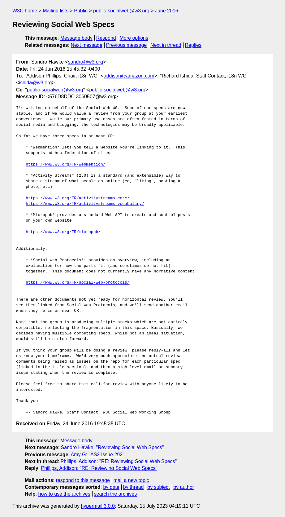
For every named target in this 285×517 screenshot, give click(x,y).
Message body (76, 38)
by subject (158, 487)
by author (183, 487)
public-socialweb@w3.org (121, 10)
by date (111, 487)
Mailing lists (55, 10)
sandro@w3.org (85, 61)
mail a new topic (131, 480)
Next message (86, 45)
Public (81, 10)
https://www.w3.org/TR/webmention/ (65, 164)
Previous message (126, 45)
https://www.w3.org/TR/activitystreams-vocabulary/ (85, 204)
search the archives (115, 494)
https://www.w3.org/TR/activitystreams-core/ (77, 198)
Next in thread (165, 45)
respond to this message (83, 480)
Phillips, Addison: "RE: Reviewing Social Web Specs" (119, 461)
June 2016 (166, 10)
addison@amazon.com (129, 75)
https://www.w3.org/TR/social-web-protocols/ (77, 282)
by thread (133, 487)
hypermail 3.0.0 (97, 506)
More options (134, 38)
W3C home (24, 10)
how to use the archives (64, 494)
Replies (193, 45)
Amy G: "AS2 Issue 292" (97, 454)
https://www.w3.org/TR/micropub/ (63, 232)
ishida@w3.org (35, 82)
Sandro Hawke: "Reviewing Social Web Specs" (112, 447)
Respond (106, 38)
